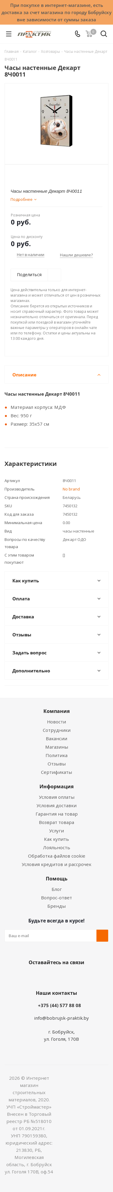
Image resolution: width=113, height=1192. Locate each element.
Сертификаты (56, 772)
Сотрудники (57, 730)
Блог (57, 889)
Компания (56, 711)
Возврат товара (56, 822)
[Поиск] (104, 35)
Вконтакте (33, 976)
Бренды (56, 906)
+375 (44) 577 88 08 (59, 1005)
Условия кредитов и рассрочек (56, 864)
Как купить (56, 839)
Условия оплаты (56, 797)
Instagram (63, 976)
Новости (56, 722)
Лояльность (56, 847)
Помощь (56, 878)
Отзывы (57, 764)
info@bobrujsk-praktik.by (61, 1018)
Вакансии (56, 738)
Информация (56, 786)
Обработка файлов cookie (56, 856)
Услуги (56, 831)
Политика (56, 755)
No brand (71, 489)
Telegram (78, 976)
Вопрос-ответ (56, 898)
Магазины (56, 747)
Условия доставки (56, 805)
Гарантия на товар (57, 814)
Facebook (48, 976)
